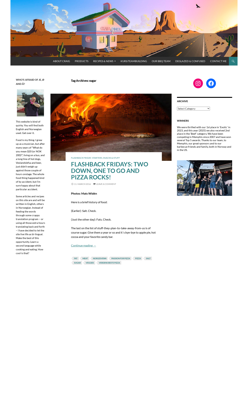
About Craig (61, 61)
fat (76, 258)
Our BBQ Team (161, 61)
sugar (77, 263)
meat (85, 258)
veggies (90, 263)
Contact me (218, 61)
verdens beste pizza (109, 263)
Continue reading (83, 245)
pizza (138, 258)
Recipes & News (103, 61)
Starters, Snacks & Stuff (106, 157)
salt (148, 258)
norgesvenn (99, 258)
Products (81, 61)
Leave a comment (106, 184)
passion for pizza (120, 258)
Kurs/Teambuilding (134, 61)
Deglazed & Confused (190, 61)
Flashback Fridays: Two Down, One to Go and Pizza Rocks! (109, 170)
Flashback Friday (81, 157)
